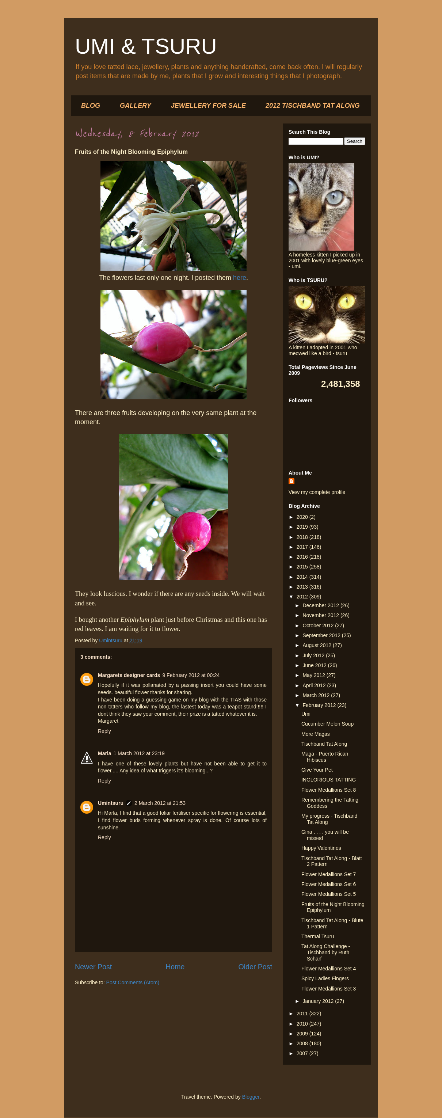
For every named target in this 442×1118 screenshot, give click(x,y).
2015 (303, 567)
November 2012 (321, 615)
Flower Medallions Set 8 (328, 790)
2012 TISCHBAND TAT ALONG (313, 105)
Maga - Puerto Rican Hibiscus (324, 757)
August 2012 (317, 645)
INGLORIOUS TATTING (328, 780)
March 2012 (316, 695)
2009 (303, 1034)
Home (174, 967)
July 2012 (314, 655)
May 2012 (314, 675)
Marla (104, 753)
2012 (303, 597)
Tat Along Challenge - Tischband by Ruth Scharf (325, 952)
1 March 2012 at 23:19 (139, 753)
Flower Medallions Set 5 (328, 894)
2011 (303, 1013)
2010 (303, 1024)
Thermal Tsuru (317, 936)
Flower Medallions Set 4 (328, 968)
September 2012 (322, 635)
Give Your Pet (317, 770)
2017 (303, 547)
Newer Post (93, 967)
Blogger (250, 1097)
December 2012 (321, 605)
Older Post (255, 967)
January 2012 (318, 1001)
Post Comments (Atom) (132, 982)
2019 (303, 527)
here (239, 277)
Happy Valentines (321, 848)
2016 (303, 557)
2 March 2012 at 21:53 (160, 803)
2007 (303, 1053)
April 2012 (314, 685)
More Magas (315, 734)
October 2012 (318, 625)
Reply (104, 731)
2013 (303, 587)
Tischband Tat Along (324, 744)
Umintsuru (110, 803)
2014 (303, 577)
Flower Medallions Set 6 (328, 884)
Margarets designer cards (129, 675)
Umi (305, 714)
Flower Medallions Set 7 (328, 874)
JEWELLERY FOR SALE (208, 105)
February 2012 (319, 705)
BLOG (90, 105)
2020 (303, 517)
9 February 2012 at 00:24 (191, 675)
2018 (303, 537)
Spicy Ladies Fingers (325, 978)
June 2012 (315, 665)
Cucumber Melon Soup (327, 724)
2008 (303, 1043)
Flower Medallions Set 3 (328, 989)
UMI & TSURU (146, 46)
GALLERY (135, 105)
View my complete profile (317, 492)
